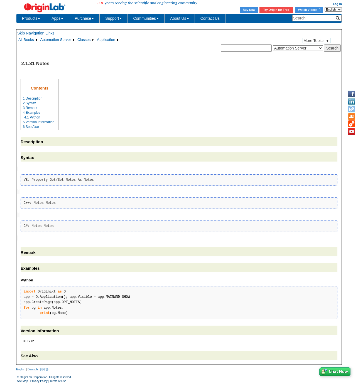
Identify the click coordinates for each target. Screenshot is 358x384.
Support (113, 18)
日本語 (44, 368)
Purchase (84, 18)
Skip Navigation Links (36, 33)
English (20, 368)
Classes (83, 40)
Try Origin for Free (276, 9)
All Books (26, 40)
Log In (337, 4)
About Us (179, 18)
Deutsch (33, 368)
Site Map (22, 379)
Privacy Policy (39, 379)
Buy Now (249, 9)
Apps (57, 18)
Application (106, 40)
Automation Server (55, 40)
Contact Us (210, 18)
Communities (146, 18)
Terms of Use (58, 379)
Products (31, 18)
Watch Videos (309, 9)
